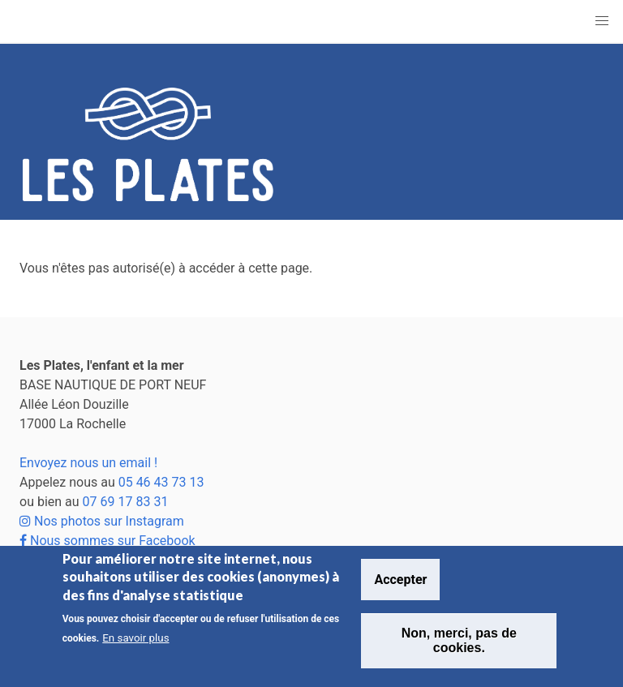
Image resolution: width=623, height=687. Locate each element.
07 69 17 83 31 (126, 501)
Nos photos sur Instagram (101, 521)
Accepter (400, 579)
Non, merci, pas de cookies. (459, 640)
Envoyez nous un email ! (88, 462)
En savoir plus (135, 638)
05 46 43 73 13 (161, 482)
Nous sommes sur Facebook (107, 540)
